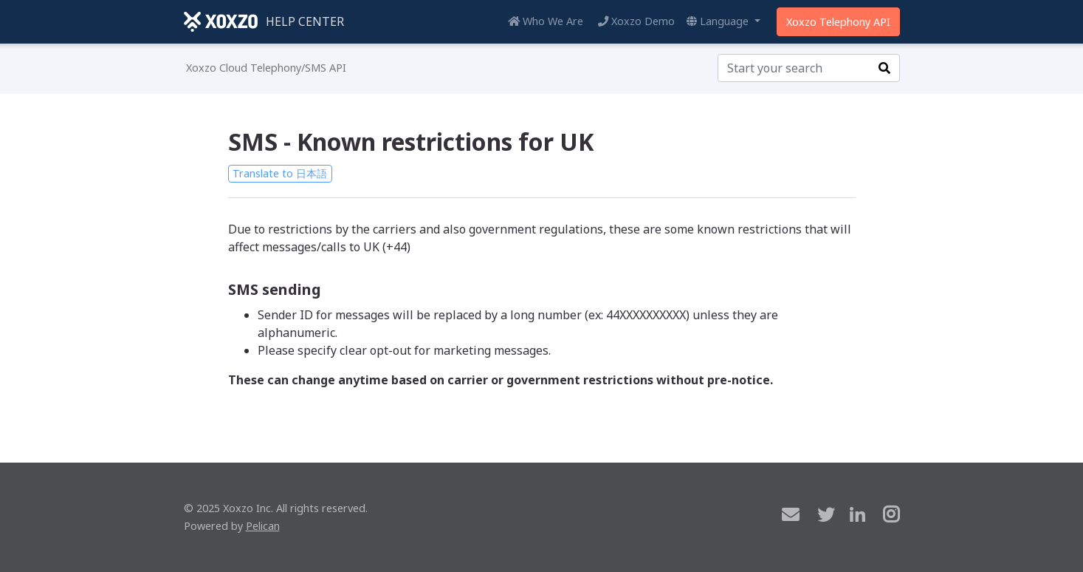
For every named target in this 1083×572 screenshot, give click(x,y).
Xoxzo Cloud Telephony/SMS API (266, 68)
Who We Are (545, 21)
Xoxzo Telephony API (838, 22)
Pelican (263, 526)
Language (719, 21)
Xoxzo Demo (636, 21)
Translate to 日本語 (280, 173)
